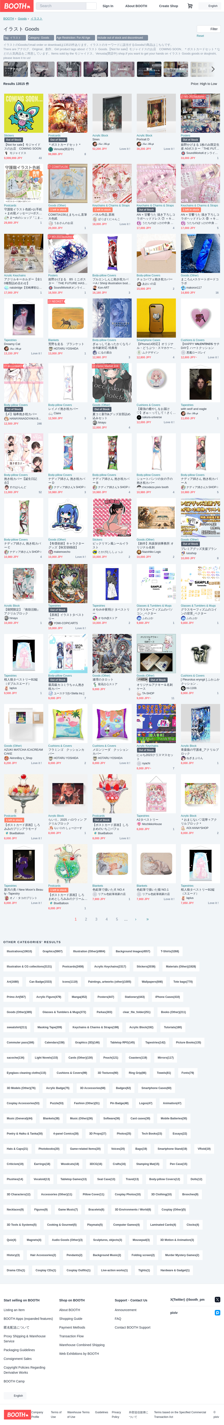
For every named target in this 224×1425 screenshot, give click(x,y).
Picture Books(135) (188, 1042)
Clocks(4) (193, 1224)
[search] (81, 6)
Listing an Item (14, 1310)
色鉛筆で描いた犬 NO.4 (109, 889)
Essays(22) (180, 1133)
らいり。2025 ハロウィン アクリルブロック (67, 821)
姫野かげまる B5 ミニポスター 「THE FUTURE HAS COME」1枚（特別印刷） (67, 281)
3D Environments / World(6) (133, 1209)
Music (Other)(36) (81, 1118)
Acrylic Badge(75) (57, 1088)
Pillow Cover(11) (93, 1194)
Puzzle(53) (57, 1103)
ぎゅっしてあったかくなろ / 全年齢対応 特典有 (111, 346)
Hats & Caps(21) (17, 1148)
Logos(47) (145, 1103)
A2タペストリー (148, 819)
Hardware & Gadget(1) (174, 1270)
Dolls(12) (196, 1179)
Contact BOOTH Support (133, 1327)
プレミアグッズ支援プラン (199, 548)
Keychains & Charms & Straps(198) (96, 1027)
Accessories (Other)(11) (56, 1194)
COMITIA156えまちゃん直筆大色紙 (67, 216)
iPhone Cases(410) (167, 997)
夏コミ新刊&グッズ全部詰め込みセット (112, 416)
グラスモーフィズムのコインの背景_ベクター (199, 611)
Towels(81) (164, 1073)
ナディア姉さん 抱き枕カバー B (111, 480)
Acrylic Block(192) (141, 1027)
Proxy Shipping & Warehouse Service (25, 1338)
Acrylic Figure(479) (48, 997)
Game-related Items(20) (85, 1148)
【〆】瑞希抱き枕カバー (20, 414)
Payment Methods (72, 1327)
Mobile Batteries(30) (174, 1118)
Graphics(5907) (53, 951)
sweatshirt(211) (17, 1027)
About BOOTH (136, 6)
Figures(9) (41, 1209)
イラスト (37, 18)
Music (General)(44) (19, 1118)
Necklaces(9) (15, 1209)
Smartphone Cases (148, 340)
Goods (22, 18)
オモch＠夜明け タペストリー (111, 611)
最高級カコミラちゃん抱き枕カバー (66, 686)
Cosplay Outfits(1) (78, 1270)
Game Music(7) (68, 1209)
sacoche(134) (15, 1057)
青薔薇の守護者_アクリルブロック (200, 751)
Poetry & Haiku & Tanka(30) (25, 1133)
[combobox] (61, 6)
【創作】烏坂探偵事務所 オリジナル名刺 (155, 545)
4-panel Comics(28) (66, 1133)
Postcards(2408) (73, 966)
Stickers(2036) (146, 966)
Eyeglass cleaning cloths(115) (26, 1073)
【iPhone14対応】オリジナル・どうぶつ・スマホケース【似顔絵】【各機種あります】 (155, 346)
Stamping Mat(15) (147, 1164)
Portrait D (143, 139)
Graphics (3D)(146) (87, 1042)
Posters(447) (106, 997)
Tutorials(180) (173, 1027)
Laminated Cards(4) (163, 1224)
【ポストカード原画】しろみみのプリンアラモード (22, 827)
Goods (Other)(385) (19, 1012)
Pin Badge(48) (119, 1103)
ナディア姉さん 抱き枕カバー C (22, 545)
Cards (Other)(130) (81, 1057)
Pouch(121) (110, 1057)
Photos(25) (124, 1133)
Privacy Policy (116, 1414)
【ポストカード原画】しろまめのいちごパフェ (111, 827)
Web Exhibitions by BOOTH (79, 1353)
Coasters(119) (138, 1057)
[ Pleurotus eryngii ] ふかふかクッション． (200, 681)
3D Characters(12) (19, 1194)
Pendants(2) (74, 1255)
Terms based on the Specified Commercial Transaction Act (180, 1414)
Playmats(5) (95, 1224)
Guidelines (101, 1412)
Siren (96, 139)
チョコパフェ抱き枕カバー (155, 279)
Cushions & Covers (193, 340)
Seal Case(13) (106, 1179)
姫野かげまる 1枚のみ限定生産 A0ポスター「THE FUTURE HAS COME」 (200, 147)
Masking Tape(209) (50, 1027)
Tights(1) (144, 1270)
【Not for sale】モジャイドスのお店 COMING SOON (22, 146)
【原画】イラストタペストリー (66, 616)
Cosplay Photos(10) (128, 1194)
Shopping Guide (70, 1319)
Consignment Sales (18, 1359)
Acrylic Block (100, 135)
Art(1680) (13, 981)
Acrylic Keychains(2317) (110, 966)
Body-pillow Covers (104, 275)
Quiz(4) (11, 1240)
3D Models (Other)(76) (21, 1088)
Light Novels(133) (46, 1057)
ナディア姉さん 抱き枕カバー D (66, 480)
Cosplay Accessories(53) (23, 1103)
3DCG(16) (96, 1164)
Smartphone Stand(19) (172, 1148)
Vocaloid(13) (42, 1179)
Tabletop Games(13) (74, 1179)
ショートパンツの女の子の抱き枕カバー (155, 480)
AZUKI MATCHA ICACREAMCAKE (23, 751)
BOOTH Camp (14, 1381)
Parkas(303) (104, 1012)
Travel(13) (132, 1179)
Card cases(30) (140, 1118)
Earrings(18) (42, 1164)
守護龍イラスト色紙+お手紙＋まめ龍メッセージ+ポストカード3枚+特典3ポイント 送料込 (23, 211)
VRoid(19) (204, 1148)
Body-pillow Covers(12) (164, 1179)
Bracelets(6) (96, 1209)
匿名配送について (16, 1327)
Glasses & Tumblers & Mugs (154, 605)
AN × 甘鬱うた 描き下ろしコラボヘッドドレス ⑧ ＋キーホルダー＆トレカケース (200, 216)
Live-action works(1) (114, 1270)
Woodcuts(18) (70, 1164)
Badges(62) (123, 1088)
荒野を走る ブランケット (66, 344)
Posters (185, 135)
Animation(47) (172, 1103)
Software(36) (111, 1118)
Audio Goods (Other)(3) (67, 1240)
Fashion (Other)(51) (87, 1103)
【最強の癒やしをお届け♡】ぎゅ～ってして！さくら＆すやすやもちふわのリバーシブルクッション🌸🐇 (155, 411)
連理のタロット (103, 679)
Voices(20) (118, 1148)
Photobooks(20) (49, 1148)
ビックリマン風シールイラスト (111, 545)
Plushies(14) (15, 1179)
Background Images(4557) (133, 951)
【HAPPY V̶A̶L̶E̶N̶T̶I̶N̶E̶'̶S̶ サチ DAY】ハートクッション (200, 346)
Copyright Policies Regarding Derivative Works (24, 1370)
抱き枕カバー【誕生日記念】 (20, 480)
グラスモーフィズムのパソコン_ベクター (155, 611)
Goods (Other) (57, 205)
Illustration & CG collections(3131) (29, 966)
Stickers (9, 135)
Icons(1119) (70, 981)
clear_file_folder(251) (136, 1012)
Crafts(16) (119, 1164)
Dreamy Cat (12, 344)
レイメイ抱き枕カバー (63, 409)
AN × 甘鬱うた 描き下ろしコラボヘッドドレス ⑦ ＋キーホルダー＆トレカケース (156, 216)
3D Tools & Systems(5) (22, 1224)
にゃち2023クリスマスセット (155, 757)
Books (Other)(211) (173, 1012)
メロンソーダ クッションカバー (111, 751)
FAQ (118, 1319)
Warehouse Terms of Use (78, 1414)
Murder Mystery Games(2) (182, 1255)
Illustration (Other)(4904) (89, 951)
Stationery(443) (135, 997)
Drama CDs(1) (16, 1270)
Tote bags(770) (183, 981)
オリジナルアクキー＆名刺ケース (155, 686)
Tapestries (10, 340)
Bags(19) (141, 1148)
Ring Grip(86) (137, 1073)
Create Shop (168, 6)
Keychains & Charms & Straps (111, 205)
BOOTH (8, 18)
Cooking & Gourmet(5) (62, 1224)
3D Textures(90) (108, 1073)
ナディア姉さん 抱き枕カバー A (199, 480)
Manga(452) (79, 997)
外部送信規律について (138, 1414)
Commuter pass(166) (20, 1042)
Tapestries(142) (155, 1042)
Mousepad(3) (141, 1240)
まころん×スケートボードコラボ (200, 281)
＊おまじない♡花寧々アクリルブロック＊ (199, 821)
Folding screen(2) (143, 1255)
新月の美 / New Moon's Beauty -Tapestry (23, 891)
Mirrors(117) (166, 1057)
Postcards (54, 135)
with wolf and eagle (194, 409)
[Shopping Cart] (190, 6)
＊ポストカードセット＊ (64, 144)
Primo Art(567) (16, 997)
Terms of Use (56, 1414)
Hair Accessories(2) (43, 1255)
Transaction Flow (71, 1336)
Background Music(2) (107, 1255)
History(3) (13, 1255)
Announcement (126, 1310)
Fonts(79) (188, 1073)
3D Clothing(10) (161, 1194)
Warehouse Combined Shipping (82, 1345)
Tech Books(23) (152, 1133)
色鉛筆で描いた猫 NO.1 (153, 889)
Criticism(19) (15, 1164)
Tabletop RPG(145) (122, 1042)
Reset (200, 36)
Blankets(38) (51, 1118)
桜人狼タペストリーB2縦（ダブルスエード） (21, 681)
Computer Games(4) (126, 1224)
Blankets (53, 340)
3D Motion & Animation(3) (177, 1240)
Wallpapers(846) (152, 981)
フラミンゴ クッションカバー (66, 751)
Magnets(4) (34, 1240)
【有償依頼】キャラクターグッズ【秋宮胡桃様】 (66, 545)
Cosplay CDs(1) (46, 1270)
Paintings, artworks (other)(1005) (109, 981)
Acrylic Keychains (15, 275)
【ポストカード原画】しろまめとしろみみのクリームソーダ (66, 897)
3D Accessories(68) (92, 1088)
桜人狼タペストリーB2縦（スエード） (198, 891)
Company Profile (37, 1414)
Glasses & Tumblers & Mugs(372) (64, 1012)
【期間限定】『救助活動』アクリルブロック (22, 611)
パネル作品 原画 (103, 214)
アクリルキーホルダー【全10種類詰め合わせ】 (23, 281)
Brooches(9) (190, 1194)
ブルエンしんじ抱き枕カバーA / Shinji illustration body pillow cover (111, 281)
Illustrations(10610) (19, 951)
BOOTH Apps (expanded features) (28, 1319)
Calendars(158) (54, 1042)
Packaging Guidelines (19, 1350)
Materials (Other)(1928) (181, 966)
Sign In (108, 6)
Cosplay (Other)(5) (174, 1209)
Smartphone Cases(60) (157, 1088)
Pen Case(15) (178, 1164)
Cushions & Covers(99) (72, 1073)
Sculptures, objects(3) (107, 1240)
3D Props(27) (97, 1133)
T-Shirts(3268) (170, 951)
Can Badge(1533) (40, 981)
